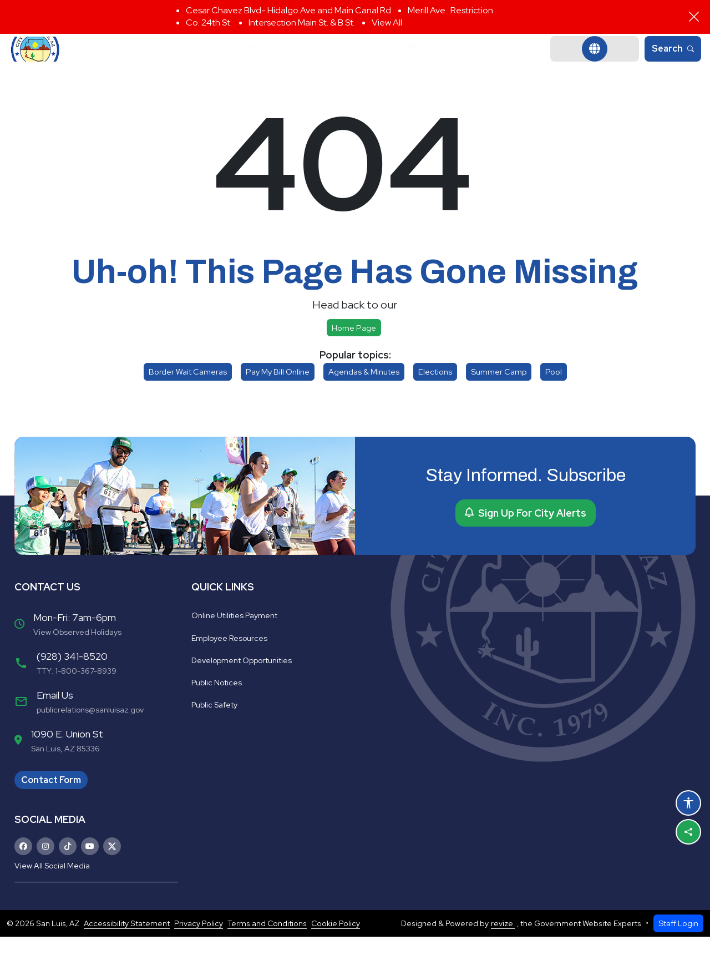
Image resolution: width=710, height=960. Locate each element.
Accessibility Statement (127, 947)
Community (406, 60)
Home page (354, 351)
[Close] (694, 16)
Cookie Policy (335, 947)
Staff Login (678, 946)
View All (387, 22)
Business (485, 60)
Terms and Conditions (267, 947)
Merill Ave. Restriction (450, 10)
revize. (503, 947)
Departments (315, 60)
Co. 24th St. (209, 22)
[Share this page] (688, 832)
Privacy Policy (198, 947)
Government (222, 60)
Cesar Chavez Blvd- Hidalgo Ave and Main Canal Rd (288, 10)
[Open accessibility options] (688, 803)
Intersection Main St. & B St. (301, 22)
